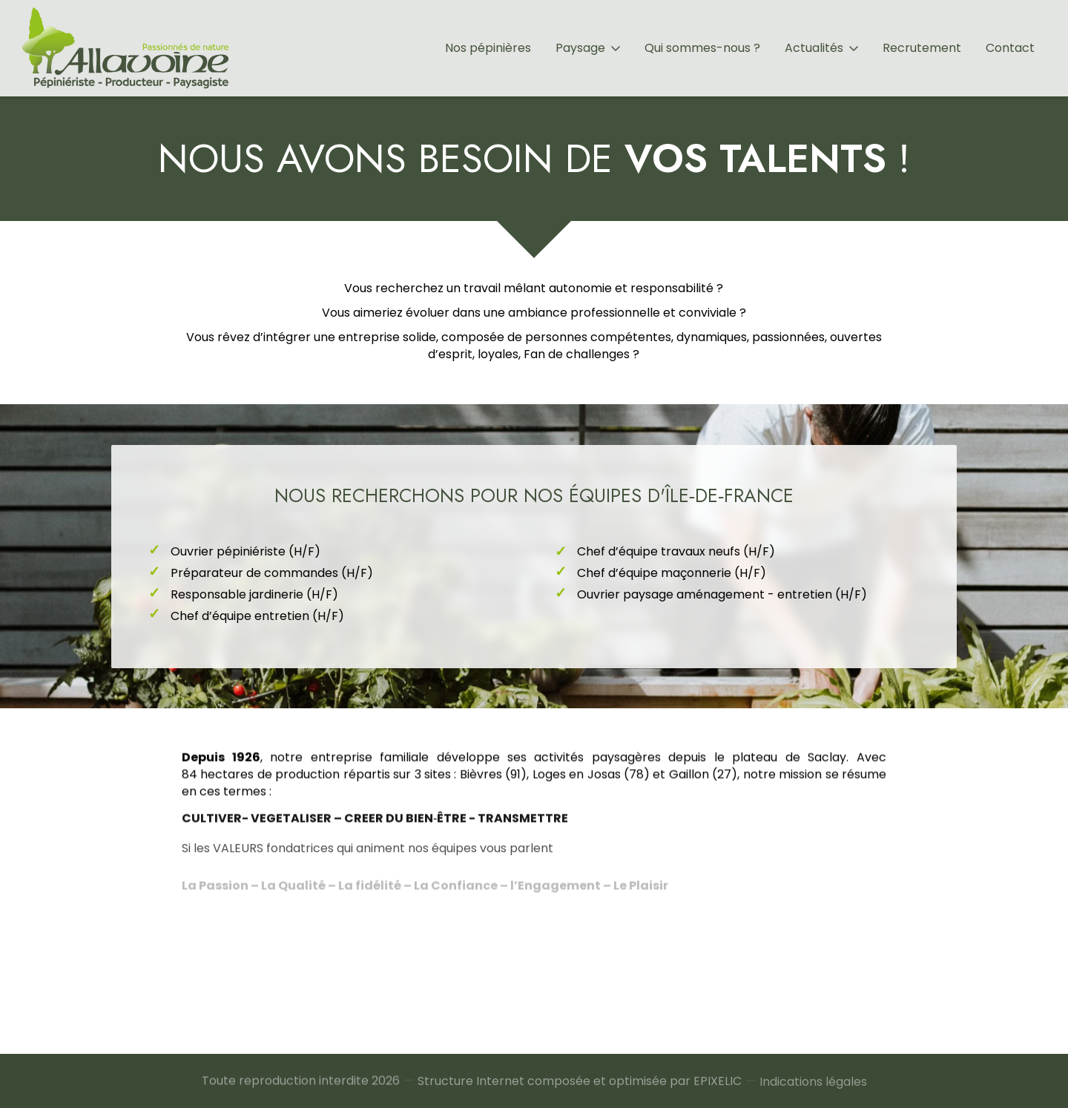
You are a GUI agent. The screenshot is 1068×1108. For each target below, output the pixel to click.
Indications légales (813, 1094)
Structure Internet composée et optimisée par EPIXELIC (580, 1090)
